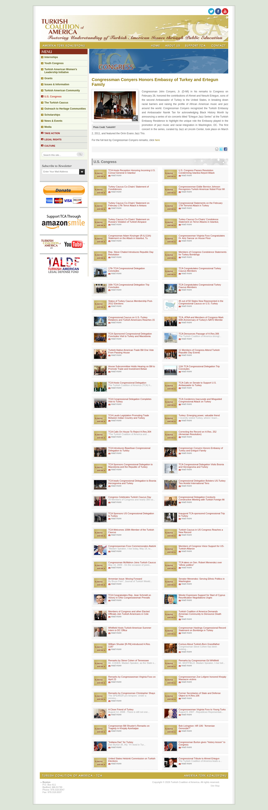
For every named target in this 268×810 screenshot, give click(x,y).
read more (116, 175)
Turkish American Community (62, 90)
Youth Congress (54, 63)
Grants (48, 78)
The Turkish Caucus (56, 102)
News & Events (53, 120)
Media (48, 126)
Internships (51, 57)
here (157, 140)
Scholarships (52, 114)
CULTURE (49, 146)
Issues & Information (56, 84)
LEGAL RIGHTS (53, 139)
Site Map (215, 785)
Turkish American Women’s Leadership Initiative (60, 71)
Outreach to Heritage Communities (65, 108)
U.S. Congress (53, 96)
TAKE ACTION (52, 133)
